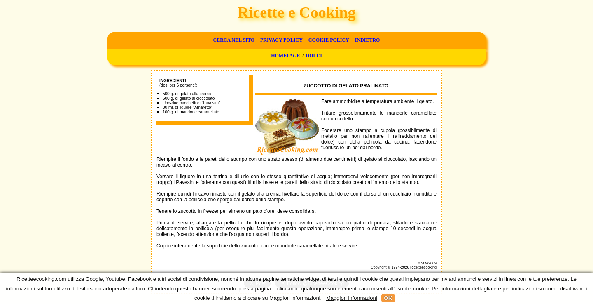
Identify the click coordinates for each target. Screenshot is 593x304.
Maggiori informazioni (351, 298)
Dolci (314, 56)
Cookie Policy (328, 40)
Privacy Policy (281, 40)
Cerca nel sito (233, 40)
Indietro (367, 40)
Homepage (285, 56)
